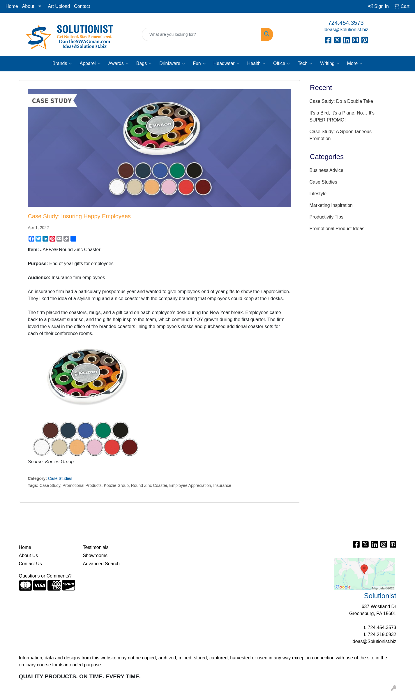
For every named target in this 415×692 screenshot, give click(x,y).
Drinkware (172, 63)
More (355, 63)
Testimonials (96, 547)
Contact (82, 6)
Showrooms (95, 555)
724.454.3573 (345, 23)
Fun (199, 63)
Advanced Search (101, 563)
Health (256, 63)
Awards (118, 63)
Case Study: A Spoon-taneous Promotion (341, 135)
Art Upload (59, 6)
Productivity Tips (326, 216)
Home (12, 6)
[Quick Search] (201, 34)
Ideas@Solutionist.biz (345, 29)
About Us (28, 555)
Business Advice (327, 170)
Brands (62, 63)
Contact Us (30, 563)
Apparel (90, 63)
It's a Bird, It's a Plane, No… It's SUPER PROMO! (342, 116)
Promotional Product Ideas (337, 228)
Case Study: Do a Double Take (341, 101)
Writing (330, 63)
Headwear (226, 63)
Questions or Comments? (45, 575)
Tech (305, 63)
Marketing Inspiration (331, 205)
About (28, 6)
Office (281, 63)
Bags (144, 63)
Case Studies (60, 478)
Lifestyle (318, 193)
